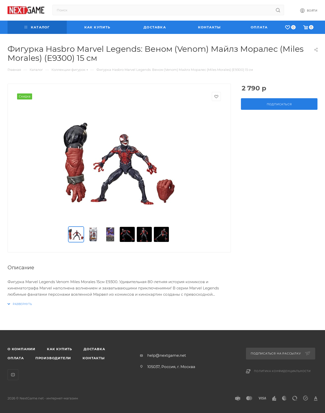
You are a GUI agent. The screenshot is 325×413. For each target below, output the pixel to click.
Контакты (93, 358)
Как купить (59, 349)
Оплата (16, 358)
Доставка (94, 349)
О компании (21, 349)
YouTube (13, 374)
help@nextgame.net (166, 355)
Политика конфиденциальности (282, 371)
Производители (53, 358)
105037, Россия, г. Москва (171, 366)
